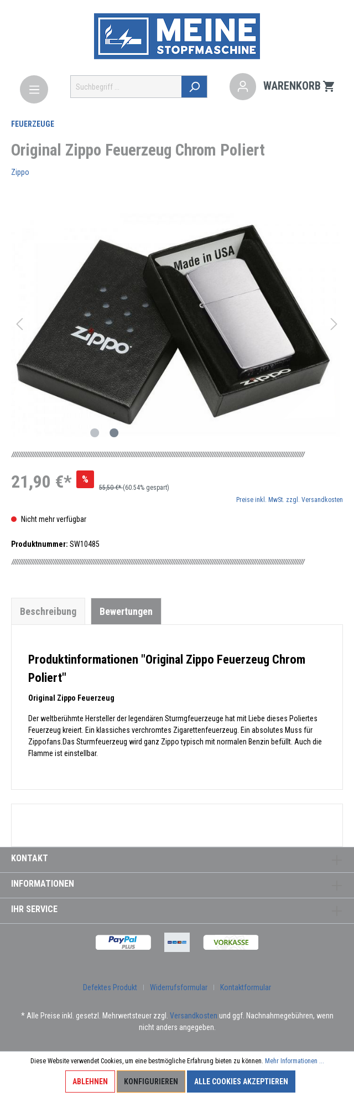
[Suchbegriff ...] (126, 86)
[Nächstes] (334, 324)
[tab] (48, 611)
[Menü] (34, 89)
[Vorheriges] (19, 324)
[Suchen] (194, 86)
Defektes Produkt (110, 987)
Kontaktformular (245, 987)
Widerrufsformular (178, 987)
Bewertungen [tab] (126, 611)
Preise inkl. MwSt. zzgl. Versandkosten (289, 500)
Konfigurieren (151, 1081)
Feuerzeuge (32, 124)
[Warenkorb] (299, 87)
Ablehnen (90, 1081)
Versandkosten (193, 1015)
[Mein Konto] (243, 87)
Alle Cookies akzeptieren (241, 1081)
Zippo (20, 172)
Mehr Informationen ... (294, 1061)
